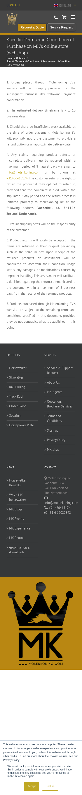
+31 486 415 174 (56, 17)
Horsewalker (17, 368)
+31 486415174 (57, 508)
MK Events (16, 519)
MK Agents (54, 392)
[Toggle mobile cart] (64, 17)
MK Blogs (15, 509)
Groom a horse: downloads (19, 549)
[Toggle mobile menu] (73, 17)
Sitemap (52, 430)
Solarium (15, 415)
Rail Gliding (17, 387)
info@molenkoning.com (23, 172)
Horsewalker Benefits (17, 482)
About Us (53, 382)
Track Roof (16, 396)
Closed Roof (17, 406)
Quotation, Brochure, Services (60, 404)
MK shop (53, 449)
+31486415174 (17, 178)
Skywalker (16, 377)
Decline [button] (50, 786)
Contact (13, 5)
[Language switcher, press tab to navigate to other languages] (64, 5)
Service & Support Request (60, 370)
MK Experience (19, 528)
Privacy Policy (56, 440)
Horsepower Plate (21, 425)
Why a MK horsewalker (17, 497)
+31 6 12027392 (57, 512)
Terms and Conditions (54, 418)
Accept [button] (32, 786)
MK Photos (16, 538)
